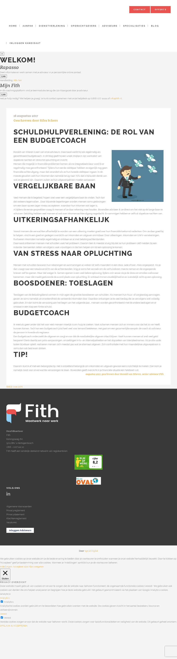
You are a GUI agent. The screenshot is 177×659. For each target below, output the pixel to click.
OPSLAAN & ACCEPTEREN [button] (13, 625)
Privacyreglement (15, 510)
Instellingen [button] (6, 566)
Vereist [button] (3, 614)
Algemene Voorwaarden (19, 506)
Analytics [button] (5, 598)
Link (3, 76)
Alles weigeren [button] (36, 566)
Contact (139, 9)
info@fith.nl (116, 98)
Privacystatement (15, 514)
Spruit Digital (91, 551)
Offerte (160, 9)
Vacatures (11, 522)
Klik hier (18, 80)
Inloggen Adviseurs (20, 530)
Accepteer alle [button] (20, 566)
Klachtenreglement (16, 518)
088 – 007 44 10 (15, 447)
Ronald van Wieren (130, 374)
